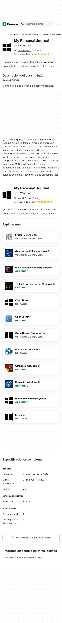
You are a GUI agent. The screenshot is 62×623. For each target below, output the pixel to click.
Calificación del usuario (33, 54)
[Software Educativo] (29, 34)
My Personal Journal (31, 42)
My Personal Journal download (19, 557)
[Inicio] (5, 34)
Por (22, 50)
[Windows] (14, 34)
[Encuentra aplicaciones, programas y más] (37, 23)
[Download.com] (10, 24)
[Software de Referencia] (51, 34)
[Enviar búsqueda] (22, 23)
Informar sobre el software (31, 538)
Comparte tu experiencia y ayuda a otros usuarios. (30, 66)
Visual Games (12, 80)
